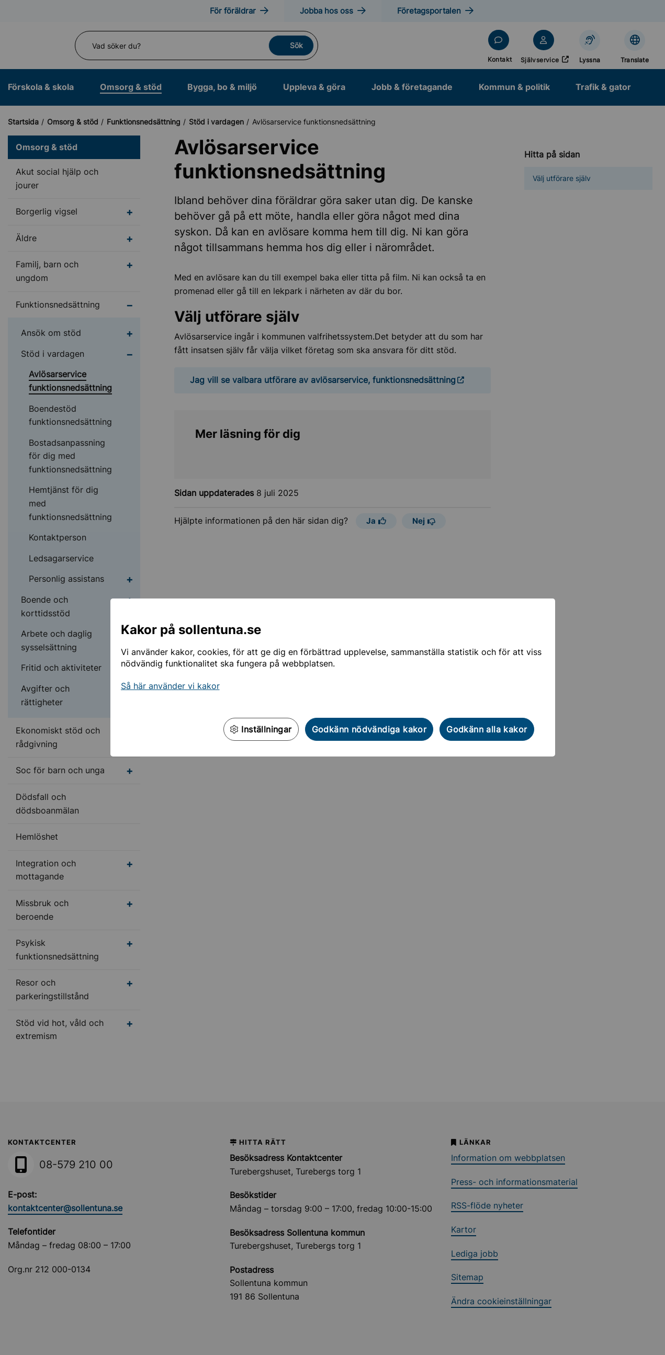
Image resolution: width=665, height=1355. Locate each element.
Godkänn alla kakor (486, 729)
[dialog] (332, 677)
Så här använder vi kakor (170, 686)
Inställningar (261, 729)
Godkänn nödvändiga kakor (369, 729)
